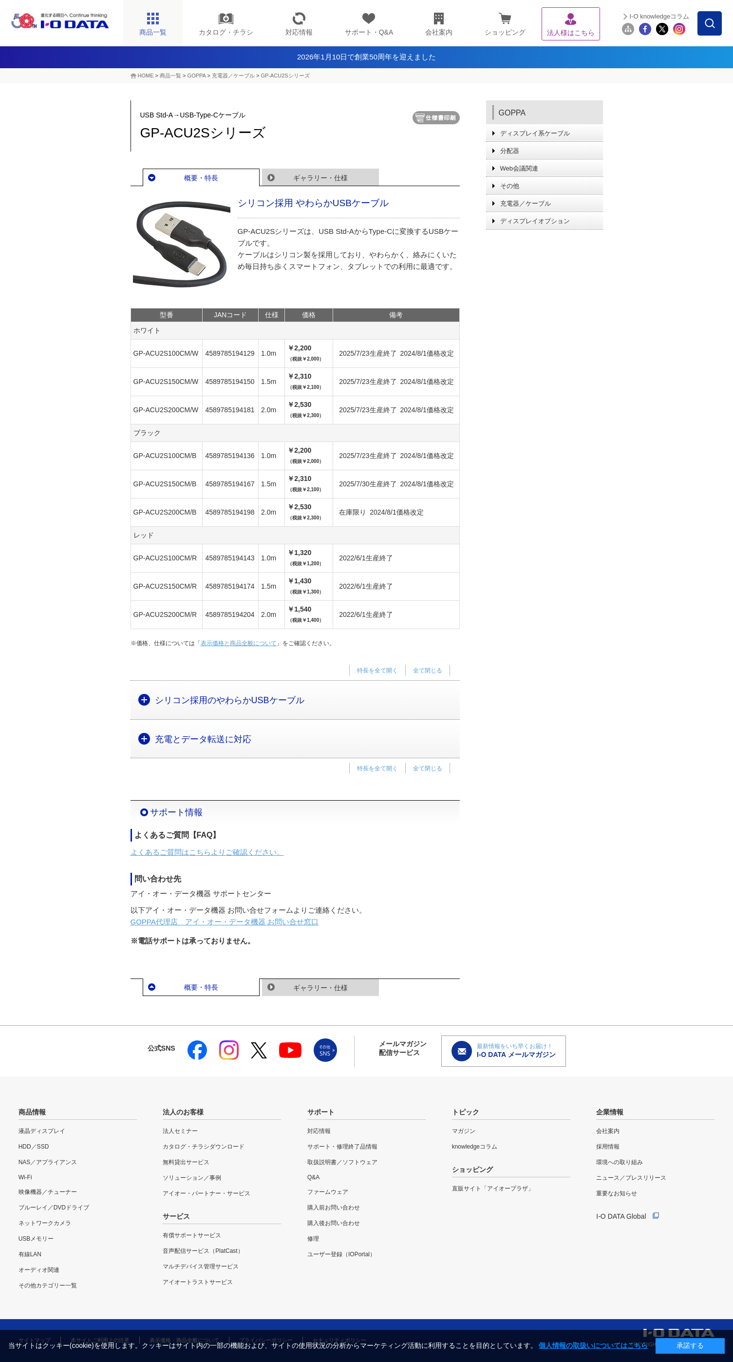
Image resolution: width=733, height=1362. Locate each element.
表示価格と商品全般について (239, 643)
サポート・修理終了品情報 (342, 1146)
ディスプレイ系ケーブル (535, 133)
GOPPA (197, 75)
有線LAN (30, 1254)
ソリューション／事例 (192, 1177)
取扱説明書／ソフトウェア (342, 1162)
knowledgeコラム (474, 1146)
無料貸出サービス (186, 1162)
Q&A (313, 1177)
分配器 (509, 150)
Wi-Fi (25, 1177)
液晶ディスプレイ (42, 1131)
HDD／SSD (34, 1146)
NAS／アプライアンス (48, 1162)
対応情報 (319, 1131)
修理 (313, 1238)
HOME (146, 75)
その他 (509, 186)
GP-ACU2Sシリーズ (285, 75)
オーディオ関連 (39, 1269)
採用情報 (608, 1146)
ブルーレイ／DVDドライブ (54, 1207)
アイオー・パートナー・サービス (206, 1193)
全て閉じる (427, 670)
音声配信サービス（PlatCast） (203, 1250)
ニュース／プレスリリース (631, 1177)
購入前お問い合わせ (333, 1207)
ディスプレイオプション (535, 221)
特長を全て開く (377, 670)
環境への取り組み (619, 1162)
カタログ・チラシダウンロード (203, 1146)
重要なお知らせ (616, 1193)
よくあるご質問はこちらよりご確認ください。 (207, 852)
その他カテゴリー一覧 (48, 1285)
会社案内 (608, 1131)
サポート (321, 1112)
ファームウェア (327, 1192)
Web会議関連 (519, 168)
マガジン (463, 1131)
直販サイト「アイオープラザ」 (493, 1188)
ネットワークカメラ (45, 1223)
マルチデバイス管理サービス (201, 1266)
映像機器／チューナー (48, 1192)
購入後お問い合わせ (333, 1223)
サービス (176, 1216)
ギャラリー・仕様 (320, 178)
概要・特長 (201, 178)
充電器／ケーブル (233, 75)
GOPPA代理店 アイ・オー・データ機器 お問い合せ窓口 (225, 922)
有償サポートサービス (192, 1235)
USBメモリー (36, 1238)
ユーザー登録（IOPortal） (341, 1254)
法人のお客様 (183, 1112)
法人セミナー (180, 1131)
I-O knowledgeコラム (659, 16)
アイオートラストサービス (198, 1282)
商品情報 (32, 1112)
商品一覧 (170, 75)
